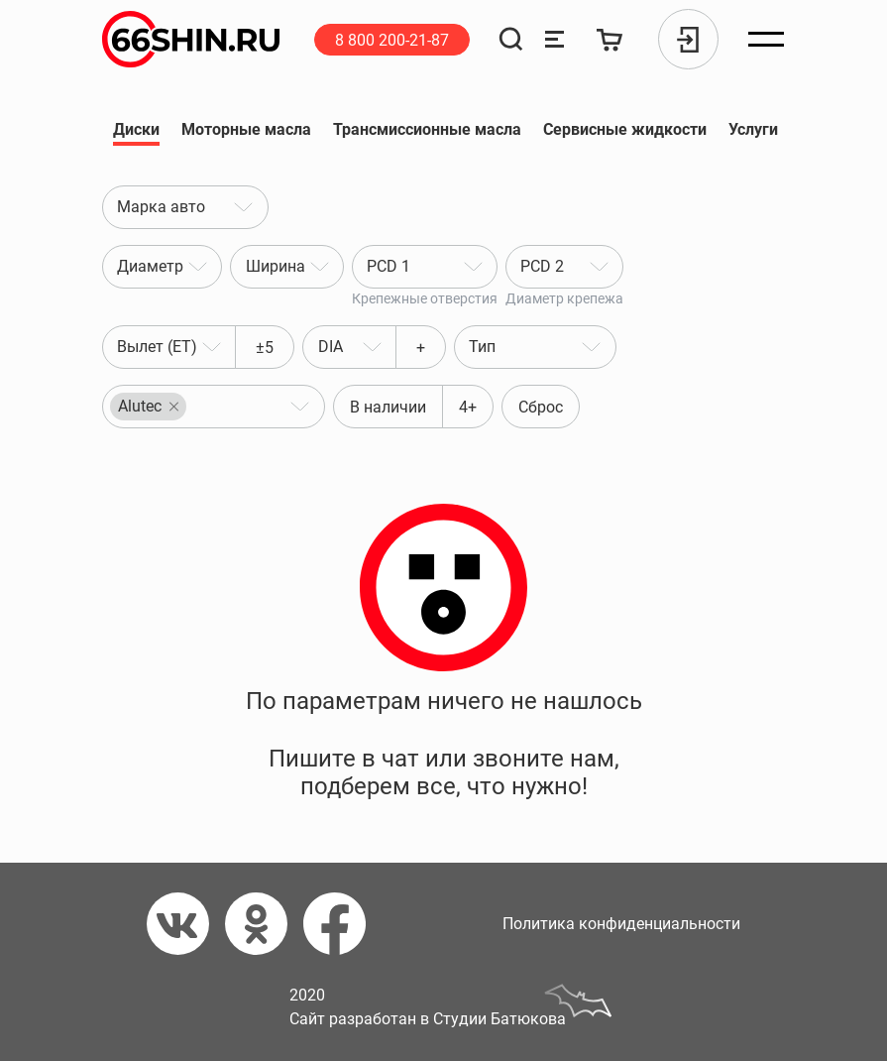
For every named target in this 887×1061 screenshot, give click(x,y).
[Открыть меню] (766, 39)
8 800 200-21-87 (392, 40)
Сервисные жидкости (625, 133)
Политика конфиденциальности (621, 923)
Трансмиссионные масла (427, 133)
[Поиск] (511, 39)
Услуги (753, 133)
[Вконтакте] (186, 923)
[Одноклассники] (264, 923)
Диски (136, 133)
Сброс (540, 407)
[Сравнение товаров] (554, 39)
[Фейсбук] (342, 923)
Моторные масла (246, 133)
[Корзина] (610, 39)
